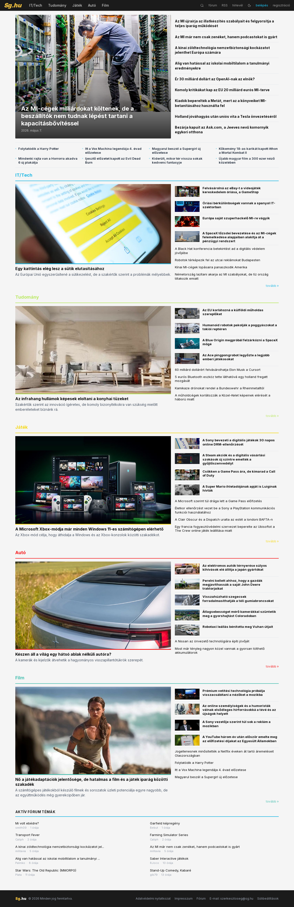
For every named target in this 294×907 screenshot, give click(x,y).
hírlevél (237, 5)
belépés (262, 5)
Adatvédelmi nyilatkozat (153, 898)
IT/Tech (35, 5)
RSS (225, 5)
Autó (92, 5)
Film (105, 5)
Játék (77, 5)
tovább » (272, 286)
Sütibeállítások (268, 898)
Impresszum (184, 898)
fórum (212, 5)
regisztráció (281, 5)
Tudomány (57, 5)
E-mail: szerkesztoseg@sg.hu (231, 898)
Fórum (201, 898)
